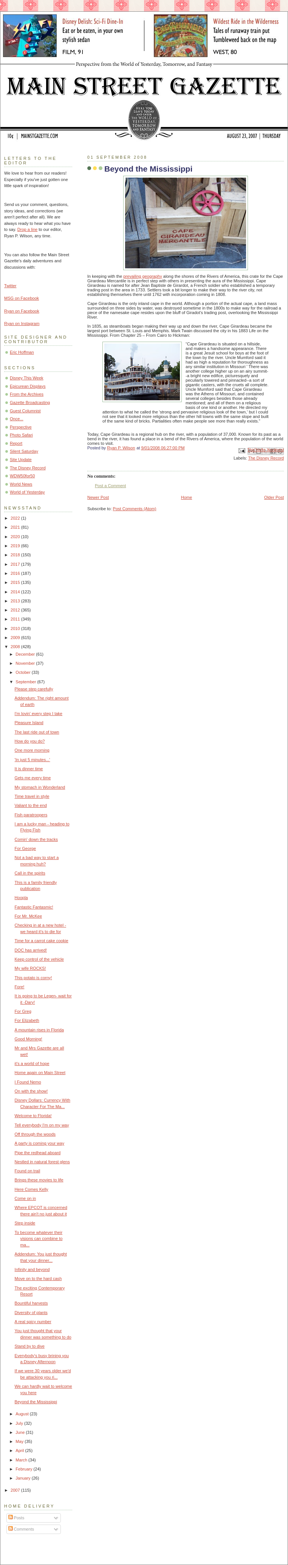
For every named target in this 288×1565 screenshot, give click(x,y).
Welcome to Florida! (33, 1115)
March (21, 1460)
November (25, 663)
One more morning (32, 750)
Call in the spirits (30, 873)
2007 (16, 1490)
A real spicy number (33, 1321)
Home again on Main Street (40, 1072)
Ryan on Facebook (21, 311)
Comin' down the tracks (36, 839)
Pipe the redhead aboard (38, 1152)
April (20, 1450)
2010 (16, 628)
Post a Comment (110, 485)
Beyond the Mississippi (36, 1401)
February (24, 1469)
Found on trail (27, 1171)
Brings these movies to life (39, 1180)
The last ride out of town (37, 732)
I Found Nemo (28, 1082)
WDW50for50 (22, 476)
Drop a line (27, 229)
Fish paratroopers (31, 815)
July (19, 1423)
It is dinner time (29, 768)
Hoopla (21, 897)
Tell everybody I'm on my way (42, 1125)
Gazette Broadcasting (30, 402)
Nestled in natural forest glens (42, 1161)
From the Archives (26, 394)
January (23, 1478)
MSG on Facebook (21, 298)
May (20, 1441)
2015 (16, 582)
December (25, 654)
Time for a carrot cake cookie (41, 940)
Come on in (25, 1198)
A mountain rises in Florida (39, 1030)
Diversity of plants (31, 1312)
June (20, 1432)
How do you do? (30, 741)
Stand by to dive (30, 1346)
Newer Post (98, 497)
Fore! (20, 987)
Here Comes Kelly (31, 1189)
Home (186, 497)
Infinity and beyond (32, 1269)
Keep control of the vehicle (39, 959)
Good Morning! (28, 1039)
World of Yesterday (27, 492)
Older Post (274, 497)
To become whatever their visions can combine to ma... (39, 1238)
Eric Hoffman (22, 352)
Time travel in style (32, 796)
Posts (16, 1517)
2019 (16, 545)
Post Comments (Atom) (134, 508)
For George (25, 848)
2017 (16, 564)
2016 (16, 573)
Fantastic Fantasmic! (34, 907)
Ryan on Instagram (21, 323)
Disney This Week (26, 378)
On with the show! (31, 1091)
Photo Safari (21, 435)
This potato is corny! (33, 977)
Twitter (10, 285)
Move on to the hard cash (38, 1278)
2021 (16, 527)
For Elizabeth (27, 1020)
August (22, 1414)
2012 (16, 610)
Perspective (21, 427)
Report (16, 443)
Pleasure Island (29, 722)
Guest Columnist (25, 411)
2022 (16, 518)
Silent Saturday (24, 451)
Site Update (21, 459)
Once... (16, 418)
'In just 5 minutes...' (32, 759)
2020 (16, 536)
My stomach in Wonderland (40, 787)
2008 (16, 646)
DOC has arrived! (31, 950)
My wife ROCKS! (30, 968)
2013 (16, 601)
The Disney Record (266, 458)
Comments (21, 1529)
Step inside (25, 1223)
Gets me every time (33, 778)
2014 (16, 592)
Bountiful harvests (31, 1303)
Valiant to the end (31, 805)
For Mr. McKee (28, 916)
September (26, 682)
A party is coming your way (39, 1143)
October (23, 672)
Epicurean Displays (28, 386)
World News (21, 484)
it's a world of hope (32, 1063)
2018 (16, 555)
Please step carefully (34, 689)
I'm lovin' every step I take (38, 713)
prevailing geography (142, 276)
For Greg (23, 1011)
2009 (16, 637)
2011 (16, 619)
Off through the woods (35, 1134)
